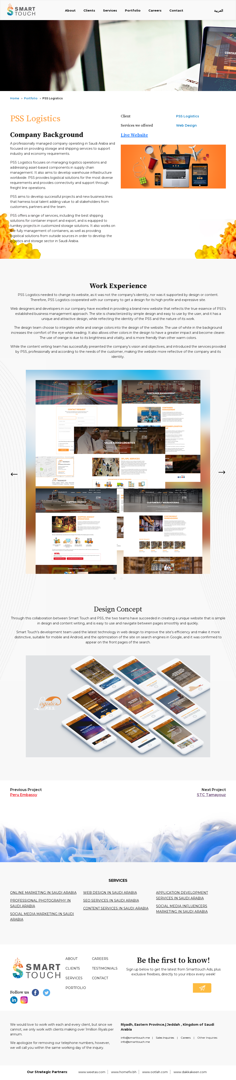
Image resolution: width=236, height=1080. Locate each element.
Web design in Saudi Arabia (110, 893)
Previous (14, 474)
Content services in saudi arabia (115, 908)
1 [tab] (114, 578)
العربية (218, 11)
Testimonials (105, 968)
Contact (176, 10)
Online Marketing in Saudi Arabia (43, 893)
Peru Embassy (23, 795)
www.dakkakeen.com (190, 1072)
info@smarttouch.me (135, 1037)
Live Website (134, 135)
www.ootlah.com (155, 1072)
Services (110, 10)
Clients (89, 10)
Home (14, 98)
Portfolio (133, 10)
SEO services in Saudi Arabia (111, 900)
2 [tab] (121, 578)
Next (222, 472)
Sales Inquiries (165, 1037)
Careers (155, 10)
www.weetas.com (91, 1072)
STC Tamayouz (211, 795)
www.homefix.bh (123, 1072)
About (70, 10)
